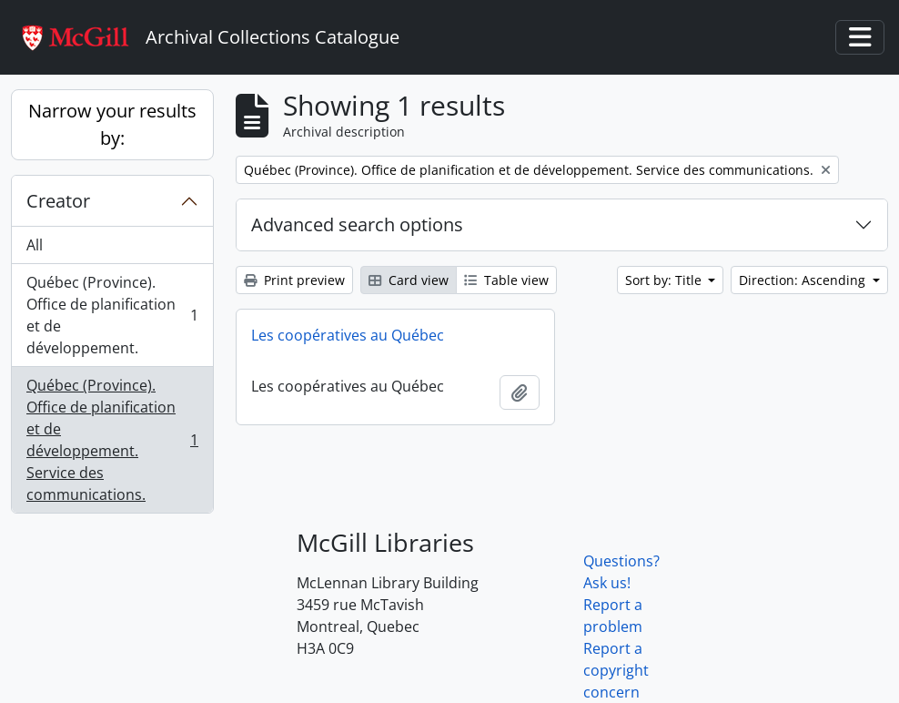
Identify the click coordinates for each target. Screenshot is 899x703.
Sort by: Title (665, 280)
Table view (506, 280)
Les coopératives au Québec (347, 335)
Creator (58, 200)
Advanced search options (357, 224)
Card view (409, 280)
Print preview (294, 280)
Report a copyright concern (616, 670)
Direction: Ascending (804, 280)
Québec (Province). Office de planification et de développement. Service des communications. (111, 439)
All (34, 245)
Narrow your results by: (112, 124)
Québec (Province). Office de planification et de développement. (111, 315)
